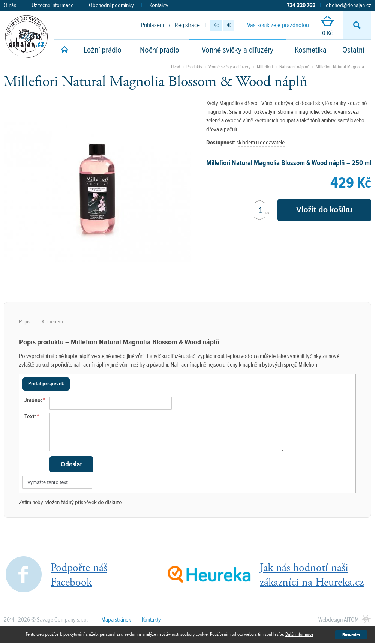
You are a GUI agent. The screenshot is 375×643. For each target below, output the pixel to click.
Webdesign (338, 619)
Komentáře (53, 321)
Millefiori (265, 67)
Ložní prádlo (103, 50)
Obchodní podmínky (111, 5)
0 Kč (327, 26)
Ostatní (353, 50)
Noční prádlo (159, 50)
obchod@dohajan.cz (348, 5)
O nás (10, 5)
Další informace (299, 634)
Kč (216, 25)
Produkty (194, 67)
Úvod (175, 67)
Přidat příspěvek (46, 383)
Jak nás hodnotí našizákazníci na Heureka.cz (312, 575)
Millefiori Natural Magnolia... (342, 67)
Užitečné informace (53, 5)
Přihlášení (152, 25)
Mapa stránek (116, 619)
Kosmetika (311, 50)
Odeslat (71, 464)
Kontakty (158, 5)
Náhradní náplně (294, 67)
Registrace (187, 25)
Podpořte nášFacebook (79, 575)
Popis (24, 321)
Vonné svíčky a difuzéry (237, 50)
